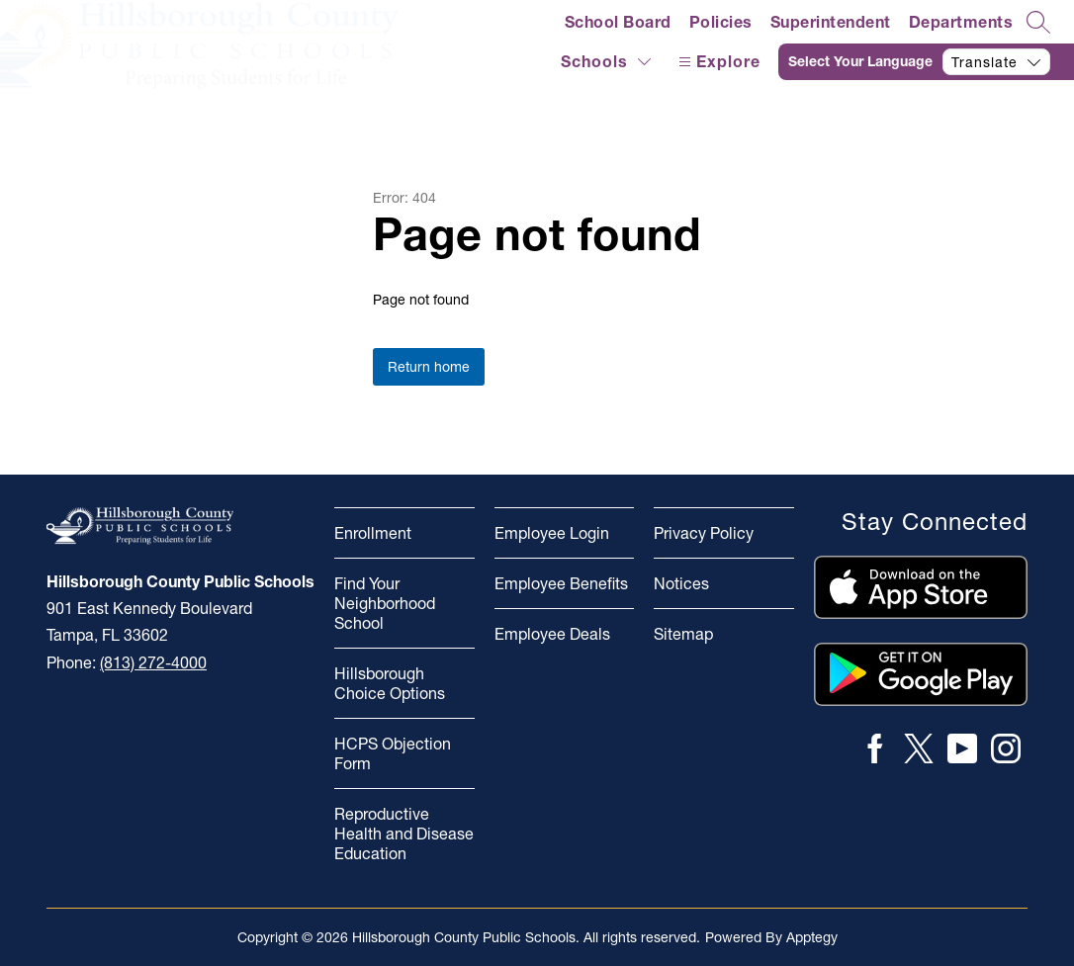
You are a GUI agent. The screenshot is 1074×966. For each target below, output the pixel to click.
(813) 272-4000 (153, 662)
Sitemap (683, 634)
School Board (618, 22)
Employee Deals (552, 634)
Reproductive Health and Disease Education (404, 833)
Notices (681, 583)
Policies (721, 22)
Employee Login (551, 533)
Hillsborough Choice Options (389, 683)
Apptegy (812, 937)
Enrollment (372, 533)
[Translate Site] (926, 62)
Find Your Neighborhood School (384, 603)
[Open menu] (717, 61)
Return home (429, 367)
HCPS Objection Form (392, 753)
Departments (961, 22)
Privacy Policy (704, 533)
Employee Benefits (561, 583)
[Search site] (1038, 22)
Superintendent (830, 22)
